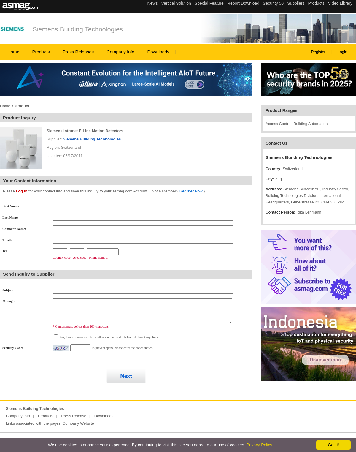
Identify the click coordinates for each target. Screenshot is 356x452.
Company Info (120, 51)
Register (318, 52)
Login (342, 52)
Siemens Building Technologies (78, 29)
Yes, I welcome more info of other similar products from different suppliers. (109, 337)
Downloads (158, 51)
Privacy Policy (259, 444)
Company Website (78, 423)
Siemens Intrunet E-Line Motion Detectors (85, 131)
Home (13, 51)
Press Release (73, 416)
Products (41, 51)
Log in (21, 191)
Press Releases (78, 51)
